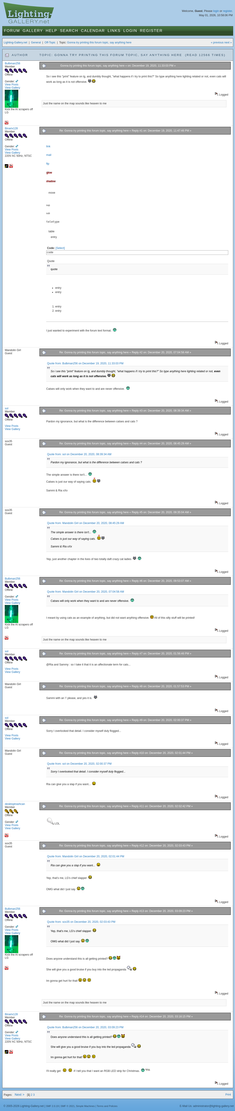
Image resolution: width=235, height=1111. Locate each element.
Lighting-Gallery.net (15, 42)
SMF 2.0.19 (52, 1106)
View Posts (11, 84)
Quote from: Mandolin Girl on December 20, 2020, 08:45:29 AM (85, 523)
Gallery (33, 31)
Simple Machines (85, 1106)
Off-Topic (50, 42)
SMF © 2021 (68, 1106)
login (216, 11)
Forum (12, 31)
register (227, 11)
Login (130, 31)
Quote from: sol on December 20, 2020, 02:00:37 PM (79, 763)
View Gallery (12, 87)
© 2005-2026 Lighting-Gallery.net (23, 1106)
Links (114, 31)
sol (6, 408)
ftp (47, 163)
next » (228, 42)
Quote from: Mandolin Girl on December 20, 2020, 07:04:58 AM (85, 591)
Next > (19, 1094)
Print (228, 1094)
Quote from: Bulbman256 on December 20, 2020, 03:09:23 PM (85, 1027)
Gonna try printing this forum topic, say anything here (99, 42)
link (48, 146)
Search (69, 31)
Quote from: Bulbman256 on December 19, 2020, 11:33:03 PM (85, 363)
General (36, 42)
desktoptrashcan (15, 804)
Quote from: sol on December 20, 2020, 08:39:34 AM (79, 454)
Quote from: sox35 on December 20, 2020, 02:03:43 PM (81, 921)
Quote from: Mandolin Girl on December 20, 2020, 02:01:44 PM (85, 856)
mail (48, 155)
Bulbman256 (12, 63)
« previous (217, 42)
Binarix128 (11, 128)
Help (51, 31)
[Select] (60, 248)
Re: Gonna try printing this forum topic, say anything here (94, 130)
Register (151, 31)
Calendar (93, 31)
